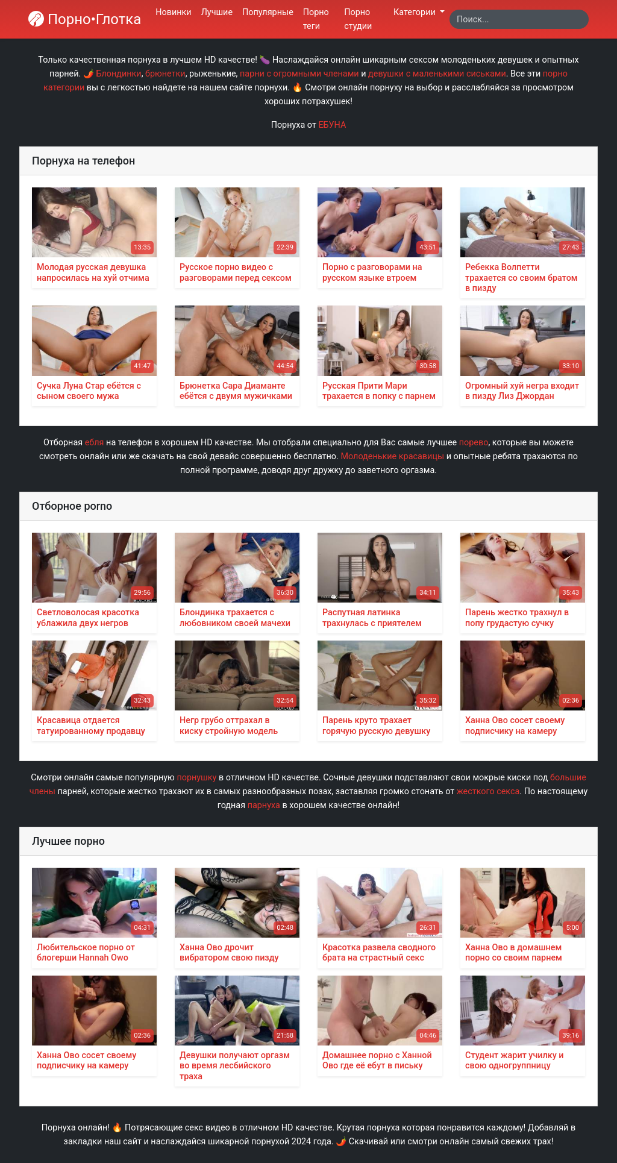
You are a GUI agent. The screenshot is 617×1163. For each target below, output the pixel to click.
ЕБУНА (332, 125)
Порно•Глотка (84, 19)
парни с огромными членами (299, 74)
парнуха (264, 805)
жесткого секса (488, 791)
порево (474, 442)
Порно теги (316, 19)
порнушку (196, 778)
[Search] (519, 19)
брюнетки (165, 74)
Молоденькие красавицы (392, 456)
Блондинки (118, 74)
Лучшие (217, 12)
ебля (94, 442)
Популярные (267, 12)
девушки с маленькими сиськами (437, 74)
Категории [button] (415, 12)
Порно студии (358, 19)
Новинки (173, 12)
